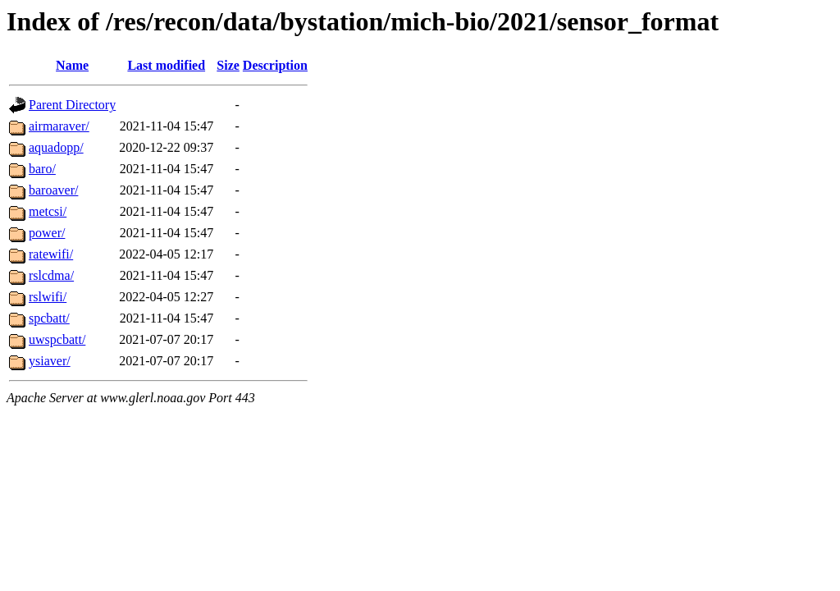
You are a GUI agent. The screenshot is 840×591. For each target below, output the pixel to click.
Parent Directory (72, 105)
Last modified (166, 65)
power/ (47, 233)
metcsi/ (47, 211)
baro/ (42, 169)
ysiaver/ (50, 361)
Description (275, 65)
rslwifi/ (47, 297)
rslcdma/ (51, 275)
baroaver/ (53, 190)
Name (72, 65)
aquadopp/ (56, 147)
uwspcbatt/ (57, 339)
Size (228, 65)
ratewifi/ (51, 254)
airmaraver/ (59, 126)
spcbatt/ (49, 318)
